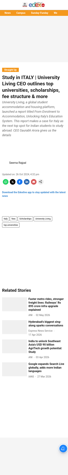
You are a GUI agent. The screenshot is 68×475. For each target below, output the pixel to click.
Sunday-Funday (39, 12)
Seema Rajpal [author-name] (17, 162)
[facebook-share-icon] (19, 183)
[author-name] (31, 315)
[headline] (47, 304)
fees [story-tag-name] (13, 219)
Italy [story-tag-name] (6, 219)
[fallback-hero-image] (14, 304)
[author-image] (5, 163)
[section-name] (10, 69)
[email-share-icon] (34, 183)
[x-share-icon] (12, 183)
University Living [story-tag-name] (43, 219)
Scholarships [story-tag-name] (25, 219)
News (8, 12)
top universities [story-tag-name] (11, 225)
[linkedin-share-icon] (27, 183)
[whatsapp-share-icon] (5, 183)
